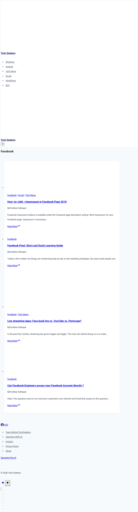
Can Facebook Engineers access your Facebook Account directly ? (45, 385)
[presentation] (61, 175)
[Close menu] (1, 488)
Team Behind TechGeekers (18, 432)
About (8, 451)
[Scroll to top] (3, 483)
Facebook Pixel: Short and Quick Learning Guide (35, 245)
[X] (5, 425)
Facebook (12, 195)
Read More (13, 226)
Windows (10, 62)
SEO (8, 85)
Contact (9, 441)
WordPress (11, 80)
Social (9, 76)
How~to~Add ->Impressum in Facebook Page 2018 (37, 201)
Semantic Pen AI (8, 458)
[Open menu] (3, 144)
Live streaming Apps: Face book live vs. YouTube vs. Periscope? (44, 320)
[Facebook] (2, 425)
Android (9, 66)
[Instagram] (7, 425)
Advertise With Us (14, 437)
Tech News (11, 71)
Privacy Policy (12, 446)
